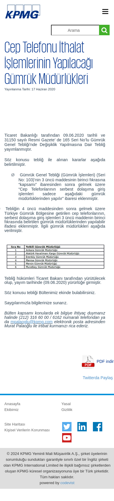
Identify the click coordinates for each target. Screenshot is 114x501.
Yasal (66, 404)
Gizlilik (67, 409)
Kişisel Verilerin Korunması (27, 430)
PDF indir (105, 361)
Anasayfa (12, 404)
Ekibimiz (11, 409)
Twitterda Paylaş (98, 377)
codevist (67, 483)
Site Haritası (14, 424)
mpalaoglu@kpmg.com (31, 321)
